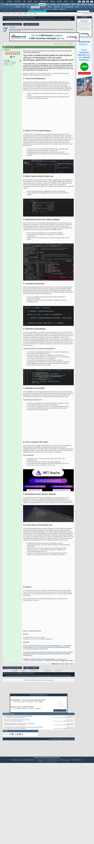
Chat (35, 1)
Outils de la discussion (59, 44)
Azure (77, 7)
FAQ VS (39, 9)
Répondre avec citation (58, 652)
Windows (43, 7)
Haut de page (70, 728)
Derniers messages (5, 13)
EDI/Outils (21, 17)
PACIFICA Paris (19, 690)
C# (62, 7)
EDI (59, 4)
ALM (36, 4)
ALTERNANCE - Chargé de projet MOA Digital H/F (28, 689)
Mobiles (84, 4)
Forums (9, 1)
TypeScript (56, 7)
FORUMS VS (32, 9)
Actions (14, 13)
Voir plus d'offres (60, 699)
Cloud (28, 4)
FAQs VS (24, 659)
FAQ (24, 1)
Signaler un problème (31, 24)
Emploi (52, 1)
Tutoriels (17, 1)
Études (59, 1)
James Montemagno (34, 620)
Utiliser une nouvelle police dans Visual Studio (17, 709)
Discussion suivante (46, 669)
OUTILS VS (62, 9)
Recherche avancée (88, 13)
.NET (23, 7)
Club (71, 1)
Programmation (66, 4)
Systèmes (90, 4)
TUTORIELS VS (47, 9)
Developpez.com (62, 728)
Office (78, 4)
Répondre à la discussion (12, 24)
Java (48, 4)
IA (32, 4)
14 (68, 652)
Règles (35, 13)
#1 (73, 47)
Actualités (14, 659)
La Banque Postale (21, 697)
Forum (7, 17)
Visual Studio (35, 7)
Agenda (25, 13)
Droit (66, 1)
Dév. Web (53, 4)
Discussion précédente (32, 669)
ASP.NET (49, 7)
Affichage (69, 44)
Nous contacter (53, 728)
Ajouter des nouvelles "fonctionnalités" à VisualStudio (19, 712)
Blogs (30, 1)
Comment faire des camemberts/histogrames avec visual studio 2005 (23, 716)
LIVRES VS (55, 9)
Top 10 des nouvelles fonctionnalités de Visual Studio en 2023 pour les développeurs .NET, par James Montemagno (41, 29)
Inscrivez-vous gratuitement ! (37, 11)
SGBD (73, 4)
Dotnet (14, 17)
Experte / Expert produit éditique (22, 695)
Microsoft (42, 4)
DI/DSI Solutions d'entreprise (17, 4)
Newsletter (43, 1)
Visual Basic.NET (69, 7)
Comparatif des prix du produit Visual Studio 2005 (18, 705)
